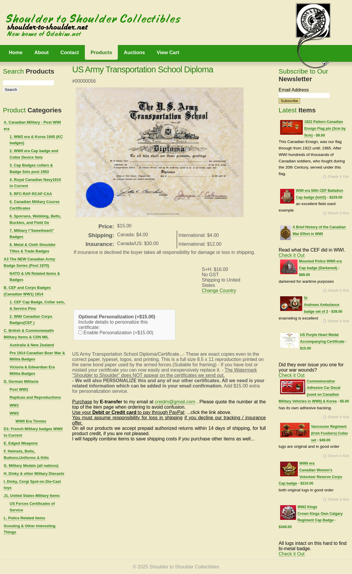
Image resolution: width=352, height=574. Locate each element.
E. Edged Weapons (21, 443)
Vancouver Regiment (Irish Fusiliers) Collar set (329, 433)
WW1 (14, 405)
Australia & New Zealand (32, 345)
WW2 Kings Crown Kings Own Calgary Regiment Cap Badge (320, 514)
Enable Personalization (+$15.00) (115, 332)
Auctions (134, 52)
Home (16, 52)
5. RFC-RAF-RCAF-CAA (31, 194)
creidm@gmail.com (175, 401)
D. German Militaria (21, 381)
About (41, 52)
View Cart (168, 52)
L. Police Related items (24, 518)
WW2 (14, 413)
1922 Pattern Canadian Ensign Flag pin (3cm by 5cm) (325, 128)
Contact (69, 52)
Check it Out (338, 176)
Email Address (294, 89)
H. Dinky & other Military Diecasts (34, 473)
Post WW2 (19, 389)
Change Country (219, 290)
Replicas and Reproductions (35, 397)
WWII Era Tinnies (31, 421)
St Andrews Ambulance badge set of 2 (321, 305)
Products (101, 52)
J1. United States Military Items (32, 495)
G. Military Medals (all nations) (31, 465)
